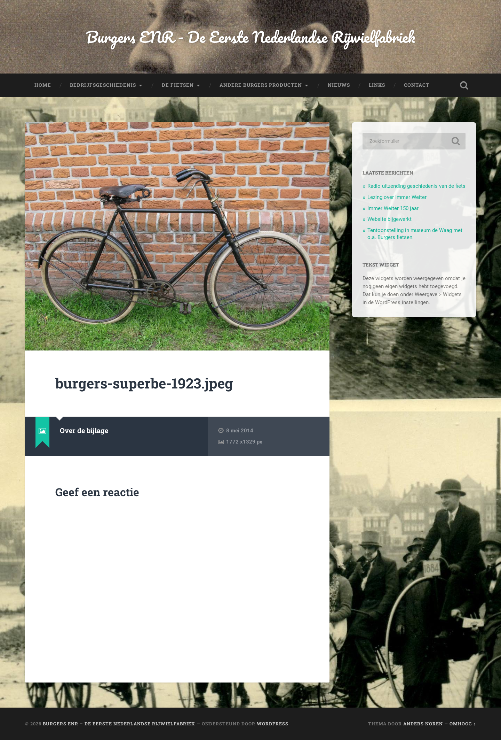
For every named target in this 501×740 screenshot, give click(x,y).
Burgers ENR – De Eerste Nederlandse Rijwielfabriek (119, 723)
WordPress (272, 723)
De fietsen (178, 85)
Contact (416, 85)
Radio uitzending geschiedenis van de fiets (416, 186)
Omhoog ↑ (463, 723)
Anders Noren (423, 723)
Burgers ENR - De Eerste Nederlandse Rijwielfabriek (250, 36)
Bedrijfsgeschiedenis (103, 85)
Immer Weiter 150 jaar (393, 208)
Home (42, 85)
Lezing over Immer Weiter (397, 197)
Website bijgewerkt (389, 219)
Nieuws (339, 85)
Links (377, 85)
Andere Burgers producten (261, 85)
